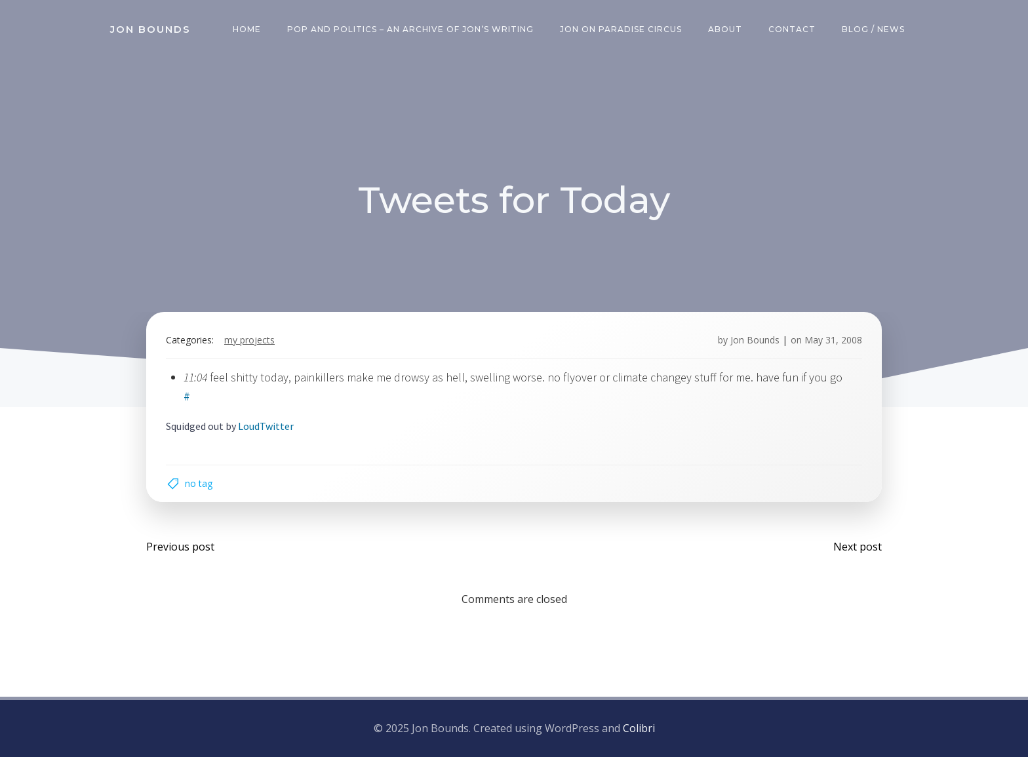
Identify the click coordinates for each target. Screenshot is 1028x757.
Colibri (639, 728)
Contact (792, 29)
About (725, 29)
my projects (249, 340)
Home (247, 29)
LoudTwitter (266, 426)
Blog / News (873, 29)
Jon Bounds (755, 340)
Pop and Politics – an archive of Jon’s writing (410, 29)
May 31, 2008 (833, 340)
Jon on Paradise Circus (621, 29)
